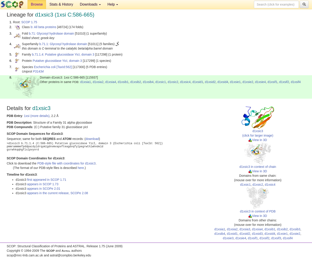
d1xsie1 (235, 82)
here (81, 168)
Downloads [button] (90, 4)
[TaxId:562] (64, 67)
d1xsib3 (294, 229)
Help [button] (113, 4)
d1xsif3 (276, 238)
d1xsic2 (173, 82)
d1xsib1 (123, 82)
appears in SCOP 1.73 (42, 184)
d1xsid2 (210, 82)
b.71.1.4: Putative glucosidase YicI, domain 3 (63, 54)
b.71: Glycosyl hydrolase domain (51, 33)
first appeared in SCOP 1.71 (46, 179)
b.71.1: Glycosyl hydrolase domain (63, 44)
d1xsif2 (284, 82)
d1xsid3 (257, 233)
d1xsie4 (260, 82)
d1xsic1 (160, 82)
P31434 (38, 71)
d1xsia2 (98, 82)
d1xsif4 (296, 82)
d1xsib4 (148, 82)
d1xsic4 (185, 82)
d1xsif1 (272, 82)
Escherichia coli (45, 67)
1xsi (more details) (36, 116)
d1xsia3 (244, 229)
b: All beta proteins (43, 27)
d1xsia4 (110, 82)
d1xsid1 (197, 82)
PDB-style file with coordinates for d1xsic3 (66, 163)
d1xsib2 (135, 82)
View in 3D (258, 140)
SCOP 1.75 (29, 22)
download (92, 139)
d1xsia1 (85, 82)
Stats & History (61, 4)
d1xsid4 (222, 82)
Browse (37, 4)
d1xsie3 (228, 238)
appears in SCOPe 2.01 (43, 188)
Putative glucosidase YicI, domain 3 (57, 60)
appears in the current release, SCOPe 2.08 (57, 193)
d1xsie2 (247, 82)
